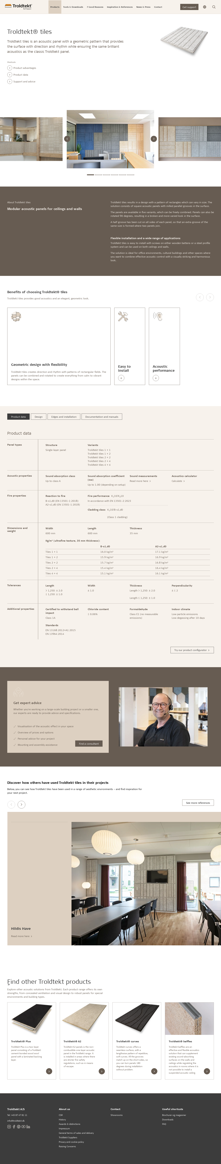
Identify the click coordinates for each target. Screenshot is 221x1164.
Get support (189, 7)
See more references (198, 802)
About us (64, 1109)
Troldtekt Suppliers (68, 1137)
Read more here (140, 480)
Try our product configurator (192, 650)
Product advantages (21, 67)
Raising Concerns (67, 1146)
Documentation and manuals (101, 416)
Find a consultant (89, 743)
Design (38, 416)
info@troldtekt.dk (16, 1120)
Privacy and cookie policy (71, 1141)
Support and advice (21, 81)
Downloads (167, 1119)
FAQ (164, 1123)
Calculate (178, 480)
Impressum (64, 1128)
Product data (17, 74)
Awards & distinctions (69, 1123)
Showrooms (117, 1115)
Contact (115, 1109)
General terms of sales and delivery (76, 1132)
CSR (61, 1115)
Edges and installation (63, 416)
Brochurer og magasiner (174, 1115)
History (62, 1119)
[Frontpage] (18, 7)
